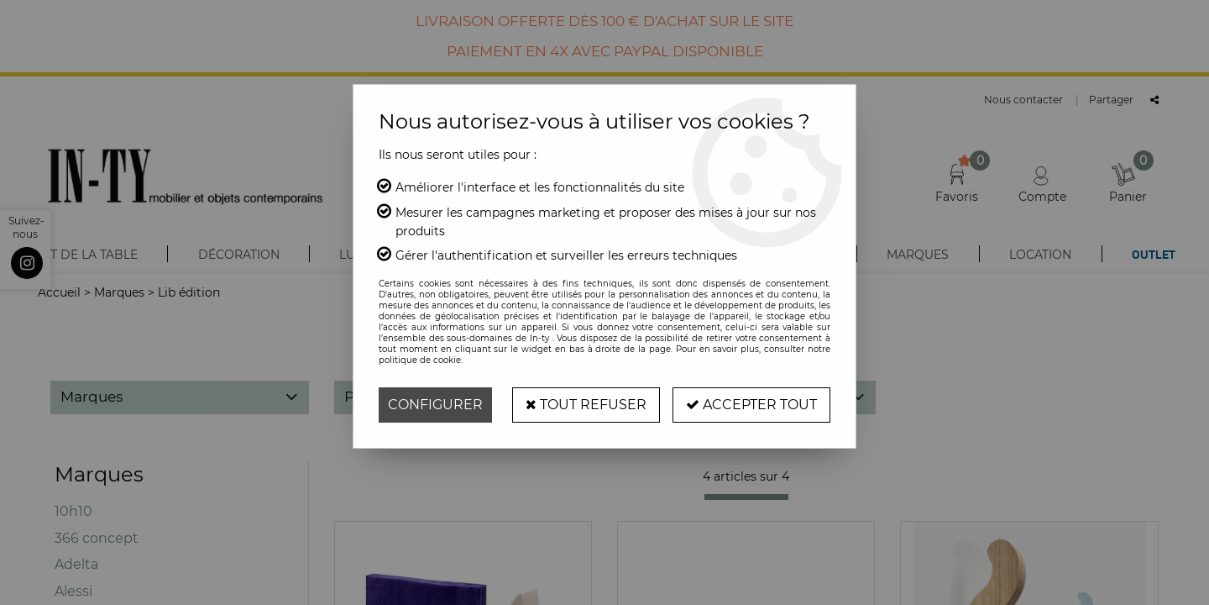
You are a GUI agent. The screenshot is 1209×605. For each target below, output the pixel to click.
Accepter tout (751, 405)
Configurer (435, 405)
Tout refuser (586, 405)
